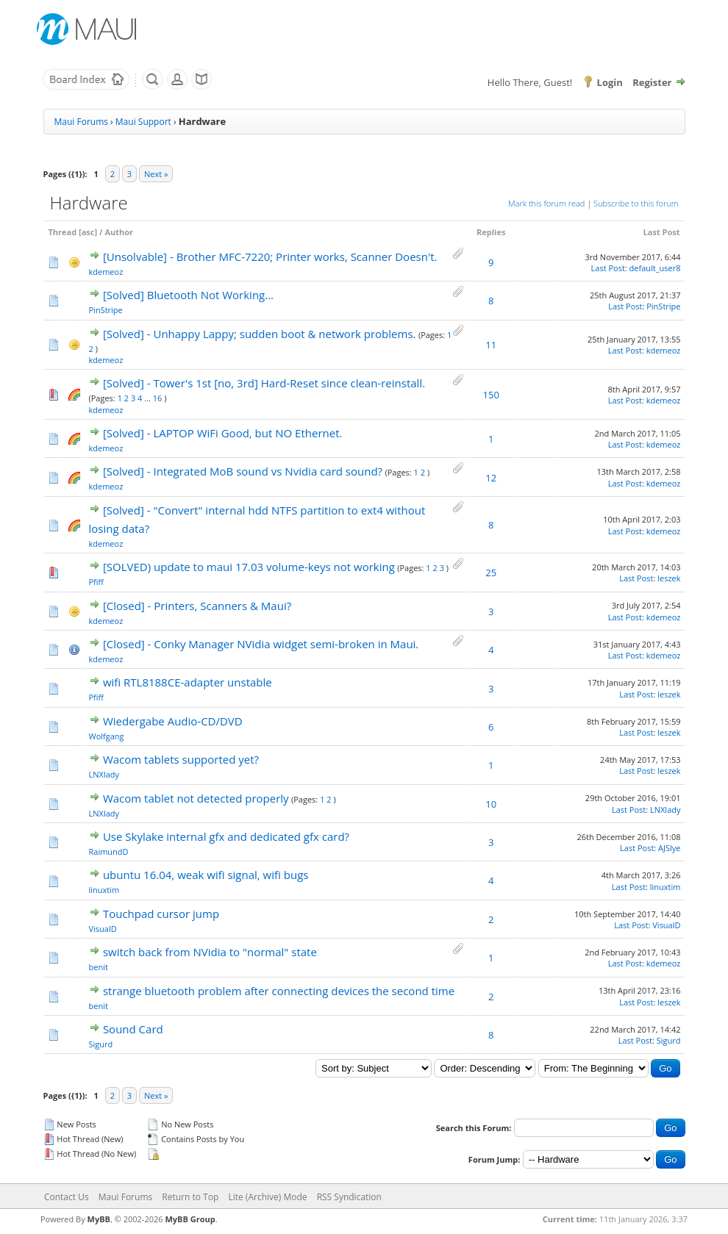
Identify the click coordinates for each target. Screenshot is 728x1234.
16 (158, 397)
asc (88, 231)
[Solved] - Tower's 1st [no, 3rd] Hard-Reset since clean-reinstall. (264, 383)
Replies (491, 231)
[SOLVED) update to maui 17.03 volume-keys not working (249, 566)
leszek (668, 578)
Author (118, 231)
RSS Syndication (349, 1197)
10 (490, 804)
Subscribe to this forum (635, 203)
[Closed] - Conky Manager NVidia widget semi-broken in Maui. (260, 643)
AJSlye (669, 847)
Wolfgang (106, 736)
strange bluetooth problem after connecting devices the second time (278, 990)
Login (610, 82)
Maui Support (143, 121)
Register (651, 82)
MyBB (99, 1218)
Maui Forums (81, 121)
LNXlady (104, 774)
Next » (156, 173)
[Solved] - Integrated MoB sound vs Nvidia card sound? (242, 471)
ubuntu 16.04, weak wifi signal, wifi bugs (206, 874)
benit (98, 966)
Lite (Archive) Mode (267, 1197)
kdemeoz (106, 271)
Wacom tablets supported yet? (181, 759)
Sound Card (133, 1029)
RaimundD (109, 851)
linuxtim (104, 889)
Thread (63, 231)
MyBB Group (190, 1218)
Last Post (661, 231)
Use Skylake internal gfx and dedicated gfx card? (226, 836)
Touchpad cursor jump (161, 913)
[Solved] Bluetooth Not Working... (188, 294)
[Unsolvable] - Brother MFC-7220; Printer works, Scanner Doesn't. (270, 256)
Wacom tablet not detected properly (196, 798)
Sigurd (101, 1044)
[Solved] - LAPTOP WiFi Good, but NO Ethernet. (223, 433)
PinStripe (106, 309)
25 (490, 572)
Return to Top (190, 1197)
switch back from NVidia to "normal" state (210, 951)
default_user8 (655, 267)
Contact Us (66, 1197)
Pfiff (96, 581)
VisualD (103, 928)
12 (490, 477)
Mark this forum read (546, 203)
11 (490, 344)
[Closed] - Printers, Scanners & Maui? (197, 605)
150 (491, 394)
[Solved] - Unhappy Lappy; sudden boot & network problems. (259, 333)
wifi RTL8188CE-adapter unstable (187, 682)
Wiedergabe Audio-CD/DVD (173, 721)
